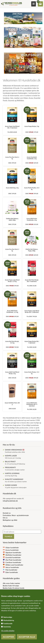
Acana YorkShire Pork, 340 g (12, 403)
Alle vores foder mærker (11, 583)
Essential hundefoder (13, 557)
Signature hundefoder (13, 552)
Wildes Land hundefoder (14, 565)
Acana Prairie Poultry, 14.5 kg (31, 188)
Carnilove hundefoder (13, 562)
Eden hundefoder (12, 572)
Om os (5, 518)
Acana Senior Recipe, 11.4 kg (31, 372)
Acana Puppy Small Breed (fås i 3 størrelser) (12, 127)
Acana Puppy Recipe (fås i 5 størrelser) (32, 342)
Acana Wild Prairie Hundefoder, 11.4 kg (12, 311)
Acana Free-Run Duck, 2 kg (12, 249)
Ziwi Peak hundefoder (13, 560)
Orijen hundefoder (12, 548)
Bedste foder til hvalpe (11, 586)
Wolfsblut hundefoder (13, 555)
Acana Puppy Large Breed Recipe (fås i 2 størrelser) (32, 311)
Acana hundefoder (12, 550)
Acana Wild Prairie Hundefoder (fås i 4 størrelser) (31, 404)
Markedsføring (8, 620)
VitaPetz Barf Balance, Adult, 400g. (12, 219)
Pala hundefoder (11, 570)
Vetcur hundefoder (12, 567)
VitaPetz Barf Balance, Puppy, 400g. (31, 249)
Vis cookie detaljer (7, 631)
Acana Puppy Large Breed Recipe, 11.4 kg (12, 280)
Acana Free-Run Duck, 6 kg (12, 157)
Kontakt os (7, 513)
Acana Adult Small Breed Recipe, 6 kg (12, 372)
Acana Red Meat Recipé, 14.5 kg (12, 342)
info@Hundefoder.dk (10, 501)
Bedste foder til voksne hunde (13, 588)
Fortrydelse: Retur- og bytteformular (16, 515)
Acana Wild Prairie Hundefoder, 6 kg (32, 219)
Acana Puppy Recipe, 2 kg (32, 126)
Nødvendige (7, 617)
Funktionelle (7, 623)
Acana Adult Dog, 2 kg (12, 188)
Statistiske (7, 627)
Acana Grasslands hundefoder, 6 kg (32, 157)
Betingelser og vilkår (10, 520)
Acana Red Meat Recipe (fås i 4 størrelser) (31, 280)
